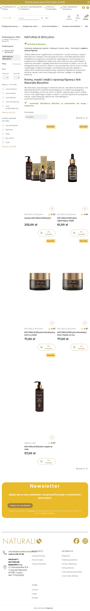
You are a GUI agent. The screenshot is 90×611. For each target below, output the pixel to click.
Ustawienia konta (38, 556)
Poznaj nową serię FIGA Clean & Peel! (45, 2)
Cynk (7, 142)
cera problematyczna (12, 107)
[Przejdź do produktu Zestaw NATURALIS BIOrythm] (39, 168)
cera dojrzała (11, 97)
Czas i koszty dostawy (70, 576)
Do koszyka (46, 233)
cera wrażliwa (11, 93)
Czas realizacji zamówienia (72, 572)
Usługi (34, 594)
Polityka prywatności (69, 560)
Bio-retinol (10, 138)
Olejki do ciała (30, 443)
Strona (79, 118)
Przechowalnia (37, 560)
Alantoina (9, 130)
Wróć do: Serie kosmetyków (8, 51)
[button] (47, 18)
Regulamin (66, 556)
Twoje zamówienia (39, 564)
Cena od (5, 73)
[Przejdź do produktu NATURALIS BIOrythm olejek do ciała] (39, 396)
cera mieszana (11, 89)
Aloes (8, 134)
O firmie (35, 590)
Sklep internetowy (43, 608)
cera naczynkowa (12, 102)
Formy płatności (68, 568)
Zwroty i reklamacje (69, 564)
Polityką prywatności (48, 513)
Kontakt (35, 598)
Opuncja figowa (12, 125)
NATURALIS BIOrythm (33, 214)
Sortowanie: (29, 112)
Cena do (16, 73)
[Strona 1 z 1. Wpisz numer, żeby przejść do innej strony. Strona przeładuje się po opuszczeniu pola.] (84, 118)
